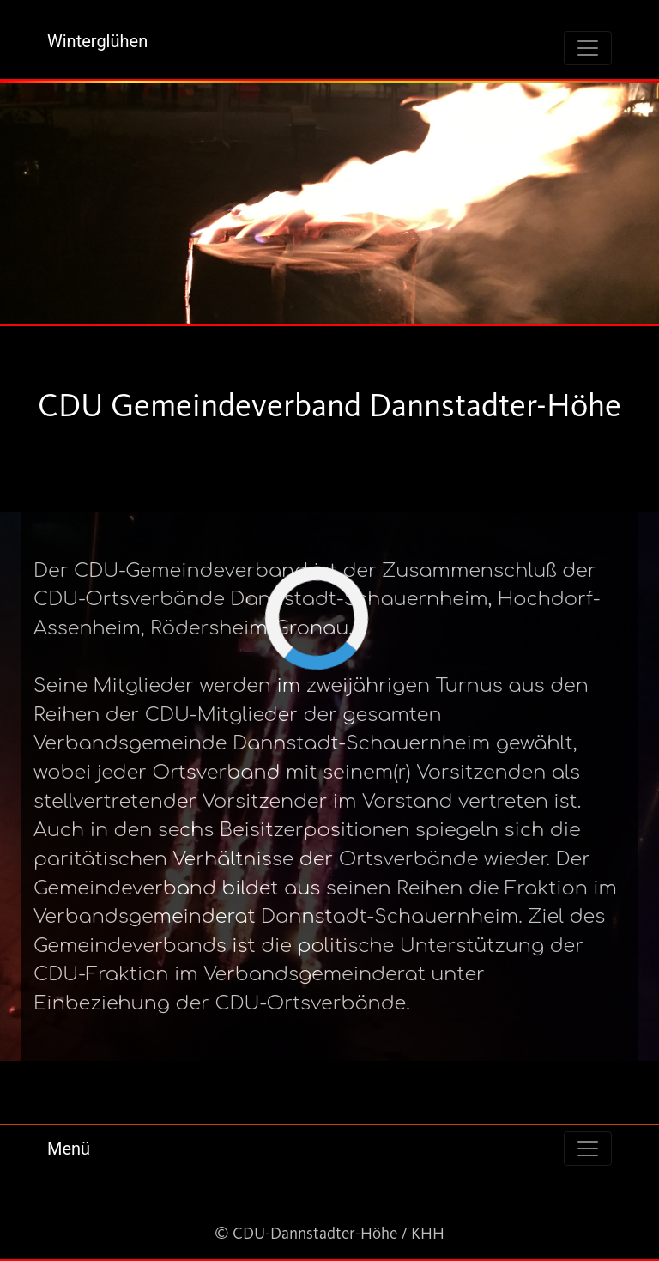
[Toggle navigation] (588, 48)
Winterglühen (97, 41)
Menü (68, 1148)
